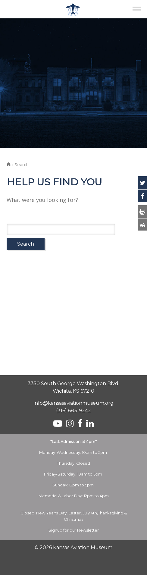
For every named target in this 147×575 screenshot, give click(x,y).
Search (25, 244)
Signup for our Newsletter (73, 530)
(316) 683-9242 (73, 410)
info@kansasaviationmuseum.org (74, 403)
